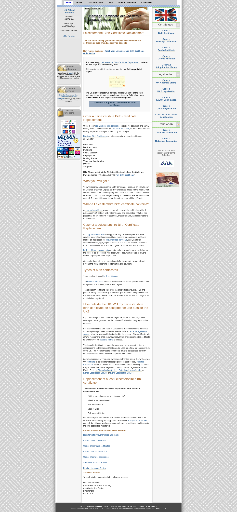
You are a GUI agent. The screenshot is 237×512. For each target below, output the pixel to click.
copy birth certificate (94, 210)
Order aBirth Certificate (166, 31)
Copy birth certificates (137, 420)
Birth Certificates (65, 95)
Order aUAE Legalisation (166, 90)
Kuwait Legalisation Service (95, 373)
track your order (119, 506)
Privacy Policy (151, 506)
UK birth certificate (121, 129)
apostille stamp (106, 340)
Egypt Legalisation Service (121, 373)
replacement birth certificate (107, 126)
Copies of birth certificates (94, 440)
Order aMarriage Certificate (166, 40)
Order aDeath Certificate (166, 48)
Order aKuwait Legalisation (166, 98)
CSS (164, 508)
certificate (91, 362)
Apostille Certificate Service (95, 462)
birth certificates (110, 276)
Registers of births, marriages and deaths (101, 435)
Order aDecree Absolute (166, 57)
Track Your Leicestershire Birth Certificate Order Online (114, 52)
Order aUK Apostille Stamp (166, 81)
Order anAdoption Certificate (166, 66)
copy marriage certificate (116, 240)
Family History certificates (94, 468)
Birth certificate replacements (96, 250)
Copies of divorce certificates (95, 457)
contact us (108, 506)
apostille (133, 331)
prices (99, 506)
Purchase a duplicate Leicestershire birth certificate (114, 103)
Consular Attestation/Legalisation (166, 115)
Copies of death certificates (95, 451)
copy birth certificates (95, 234)
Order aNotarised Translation (166, 139)
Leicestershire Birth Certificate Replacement (120, 62)
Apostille (71, 73)
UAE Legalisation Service (106, 370)
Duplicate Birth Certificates (94, 136)
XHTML (157, 508)
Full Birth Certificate (125, 175)
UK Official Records (69, 11)
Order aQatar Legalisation (166, 107)
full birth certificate (95, 282)
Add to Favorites (69, 36)
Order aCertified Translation (166, 131)
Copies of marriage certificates (96, 446)
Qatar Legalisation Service (130, 370)
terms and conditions (136, 506)
